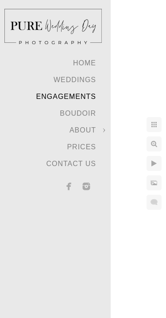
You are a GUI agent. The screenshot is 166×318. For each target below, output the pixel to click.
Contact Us (71, 163)
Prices (81, 147)
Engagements (66, 96)
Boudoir (78, 113)
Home (84, 63)
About (82, 130)
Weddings (75, 79)
